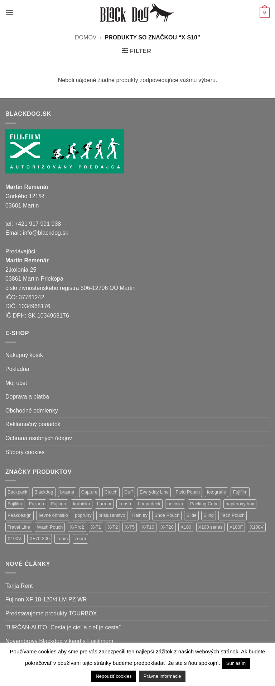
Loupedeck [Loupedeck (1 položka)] (149, 503)
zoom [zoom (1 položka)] (80, 538)
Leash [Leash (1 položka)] (125, 503)
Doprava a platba (27, 397)
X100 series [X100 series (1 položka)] (210, 527)
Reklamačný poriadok (33, 424)
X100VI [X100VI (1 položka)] (15, 538)
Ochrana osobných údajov (38, 438)
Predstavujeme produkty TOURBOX (51, 613)
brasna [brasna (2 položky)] (67, 492)
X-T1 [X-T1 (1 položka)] (96, 527)
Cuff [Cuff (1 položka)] (128, 492)
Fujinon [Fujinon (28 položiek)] (36, 503)
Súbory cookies (24, 452)
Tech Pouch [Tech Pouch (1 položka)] (233, 515)
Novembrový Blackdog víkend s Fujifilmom (59, 641)
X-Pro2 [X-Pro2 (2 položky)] (77, 527)
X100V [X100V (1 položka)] (257, 527)
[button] (9, 12)
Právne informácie (162, 676)
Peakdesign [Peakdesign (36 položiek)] (20, 515)
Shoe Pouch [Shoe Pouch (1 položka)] (166, 515)
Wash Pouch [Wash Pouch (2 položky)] (50, 527)
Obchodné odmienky (31, 411)
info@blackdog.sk (45, 233)
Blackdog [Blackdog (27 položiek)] (43, 492)
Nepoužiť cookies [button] (113, 676)
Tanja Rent (19, 586)
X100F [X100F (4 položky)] (236, 527)
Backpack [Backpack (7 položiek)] (17, 492)
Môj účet (16, 383)
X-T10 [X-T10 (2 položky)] (148, 527)
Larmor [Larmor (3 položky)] (104, 503)
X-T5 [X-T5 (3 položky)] (130, 527)
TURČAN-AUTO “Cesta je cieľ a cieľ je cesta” (63, 627)
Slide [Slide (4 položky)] (191, 515)
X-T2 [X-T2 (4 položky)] (113, 527)
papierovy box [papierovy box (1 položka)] (240, 503)
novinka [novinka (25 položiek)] (175, 503)
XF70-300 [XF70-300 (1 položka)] (39, 538)
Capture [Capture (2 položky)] (89, 492)
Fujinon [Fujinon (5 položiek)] (58, 503)
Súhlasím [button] (236, 663)
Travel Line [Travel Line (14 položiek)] (19, 527)
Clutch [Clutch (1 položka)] (111, 492)
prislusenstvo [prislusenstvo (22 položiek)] (111, 515)
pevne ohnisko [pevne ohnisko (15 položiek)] (53, 515)
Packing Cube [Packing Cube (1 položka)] (204, 503)
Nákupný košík (24, 355)
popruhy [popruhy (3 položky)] (83, 515)
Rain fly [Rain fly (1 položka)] (140, 515)
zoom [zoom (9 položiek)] (62, 538)
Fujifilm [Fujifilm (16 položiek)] (15, 503)
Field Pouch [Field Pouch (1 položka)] (188, 492)
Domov (85, 37)
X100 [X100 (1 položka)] (185, 527)
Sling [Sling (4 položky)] (208, 515)
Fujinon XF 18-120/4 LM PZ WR (46, 599)
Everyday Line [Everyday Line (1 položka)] (154, 492)
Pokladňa (17, 369)
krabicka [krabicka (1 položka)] (81, 503)
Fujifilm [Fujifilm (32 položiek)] (240, 492)
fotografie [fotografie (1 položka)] (216, 492)
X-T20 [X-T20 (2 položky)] (167, 527)
